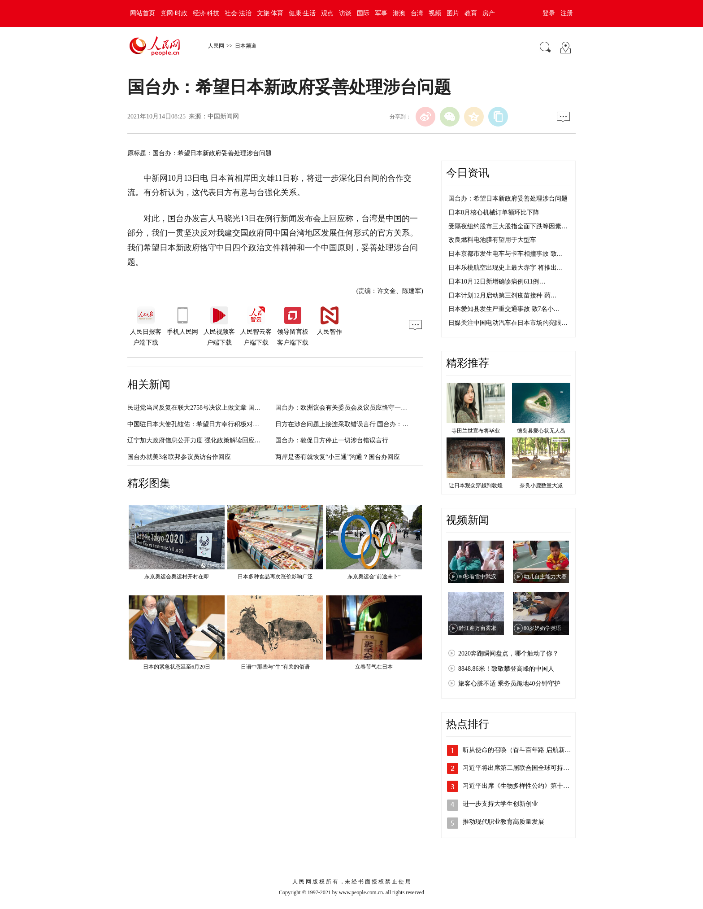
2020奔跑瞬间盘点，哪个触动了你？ (508, 653)
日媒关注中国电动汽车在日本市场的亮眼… (508, 322)
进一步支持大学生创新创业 (500, 803)
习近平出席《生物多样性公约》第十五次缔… (525, 785)
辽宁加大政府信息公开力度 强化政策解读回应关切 (197, 440)
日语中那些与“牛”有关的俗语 (275, 667)
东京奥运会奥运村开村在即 (176, 576)
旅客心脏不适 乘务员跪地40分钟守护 (509, 683)
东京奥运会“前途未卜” (374, 576)
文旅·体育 (270, 13)
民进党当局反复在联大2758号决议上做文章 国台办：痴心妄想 (213, 407)
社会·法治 (238, 13)
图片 (453, 13)
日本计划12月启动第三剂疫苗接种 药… (502, 295)
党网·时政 (174, 13)
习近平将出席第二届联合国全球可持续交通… (525, 768)
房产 (488, 13)
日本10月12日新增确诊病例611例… (496, 281)
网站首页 (142, 13)
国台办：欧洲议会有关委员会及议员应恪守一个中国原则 (353, 407)
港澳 (399, 13)
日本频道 (245, 46)
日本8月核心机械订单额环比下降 (493, 212)
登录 (548, 13)
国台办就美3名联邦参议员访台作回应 (179, 457)
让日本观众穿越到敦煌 (476, 485)
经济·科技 (206, 13)
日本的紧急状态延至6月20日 (176, 667)
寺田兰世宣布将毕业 (475, 431)
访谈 (345, 13)
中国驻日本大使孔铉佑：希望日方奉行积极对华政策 (199, 424)
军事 (381, 13)
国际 (363, 13)
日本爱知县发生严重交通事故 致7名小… (504, 309)
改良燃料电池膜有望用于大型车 (492, 239)
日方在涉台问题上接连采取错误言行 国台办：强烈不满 (351, 424)
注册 (566, 13)
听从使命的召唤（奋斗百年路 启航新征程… (523, 750)
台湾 (417, 13)
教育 (470, 13)
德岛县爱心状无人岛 (541, 431)
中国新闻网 (223, 116)
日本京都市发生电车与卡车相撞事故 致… (505, 253)
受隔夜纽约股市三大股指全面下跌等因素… (508, 226)
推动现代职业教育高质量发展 (503, 821)
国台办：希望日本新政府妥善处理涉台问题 (508, 198)
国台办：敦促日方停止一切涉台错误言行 (331, 440)
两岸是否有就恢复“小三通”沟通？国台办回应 (337, 457)
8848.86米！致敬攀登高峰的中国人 (506, 668)
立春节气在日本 (374, 667)
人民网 (216, 46)
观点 (327, 13)
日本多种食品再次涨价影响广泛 (275, 576)
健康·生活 (302, 13)
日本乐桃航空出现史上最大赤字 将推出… (505, 267)
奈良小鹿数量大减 (541, 485)
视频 (435, 13)
